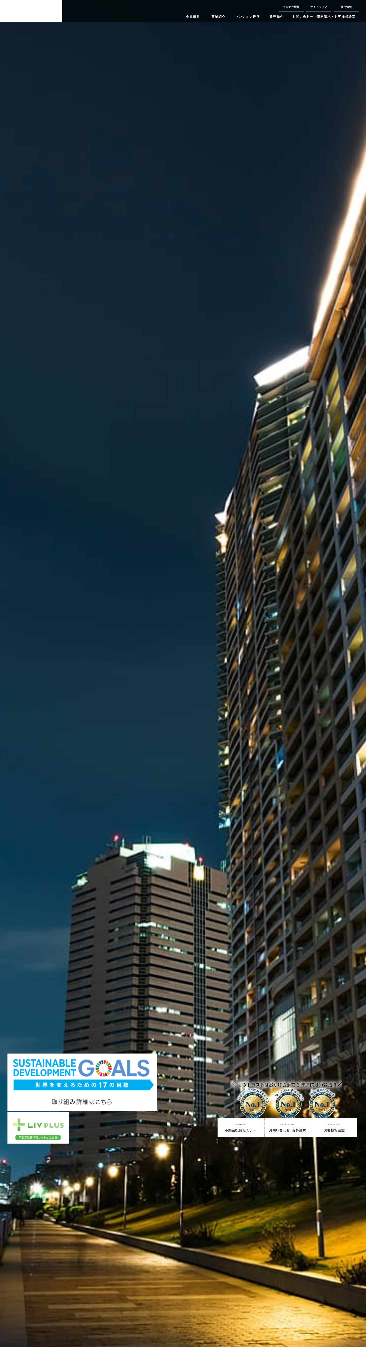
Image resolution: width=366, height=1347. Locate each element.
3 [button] (55, 1339)
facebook (87, 11)
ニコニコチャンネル (111, 11)
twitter (98, 11)
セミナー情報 (291, 6)
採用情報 (346, 6)
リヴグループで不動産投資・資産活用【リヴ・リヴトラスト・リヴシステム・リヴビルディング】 (31, 11)
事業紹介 (218, 16)
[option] (183, 673)
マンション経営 (247, 16)
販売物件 (277, 16)
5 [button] (78, 1339)
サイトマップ (318, 6)
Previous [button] (9, 683)
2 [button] (43, 1339)
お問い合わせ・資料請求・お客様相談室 (323, 16)
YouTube (123, 11)
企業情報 (193, 16)
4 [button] (66, 1339)
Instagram (74, 11)
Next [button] (356, 683)
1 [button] (32, 1339)
